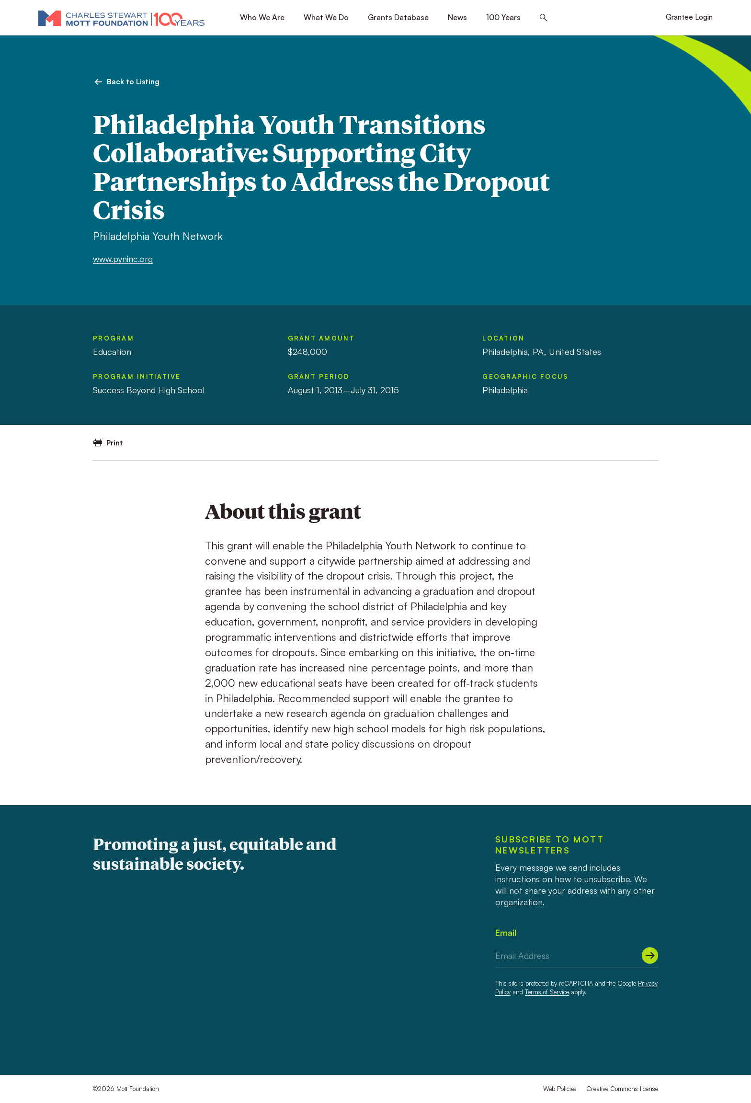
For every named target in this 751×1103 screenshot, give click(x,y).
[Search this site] (543, 17)
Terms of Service (547, 992)
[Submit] (650, 955)
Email (505, 932)
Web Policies (560, 1088)
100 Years (503, 17)
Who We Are (262, 17)
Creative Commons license (622, 1088)
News (457, 17)
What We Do (326, 17)
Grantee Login (689, 17)
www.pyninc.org (123, 258)
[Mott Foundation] (121, 18)
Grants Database (398, 17)
